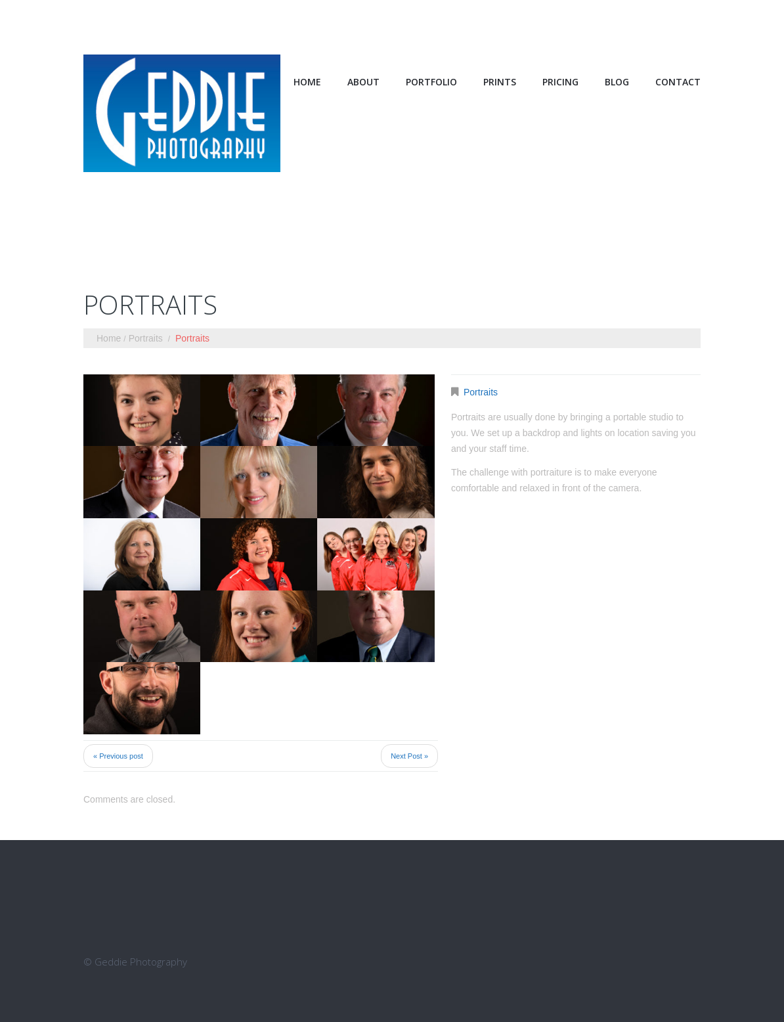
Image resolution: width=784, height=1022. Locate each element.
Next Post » (409, 756)
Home (307, 82)
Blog (617, 82)
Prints (499, 82)
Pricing (560, 82)
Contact (678, 82)
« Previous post (118, 756)
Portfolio (431, 82)
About (363, 82)
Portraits (146, 338)
